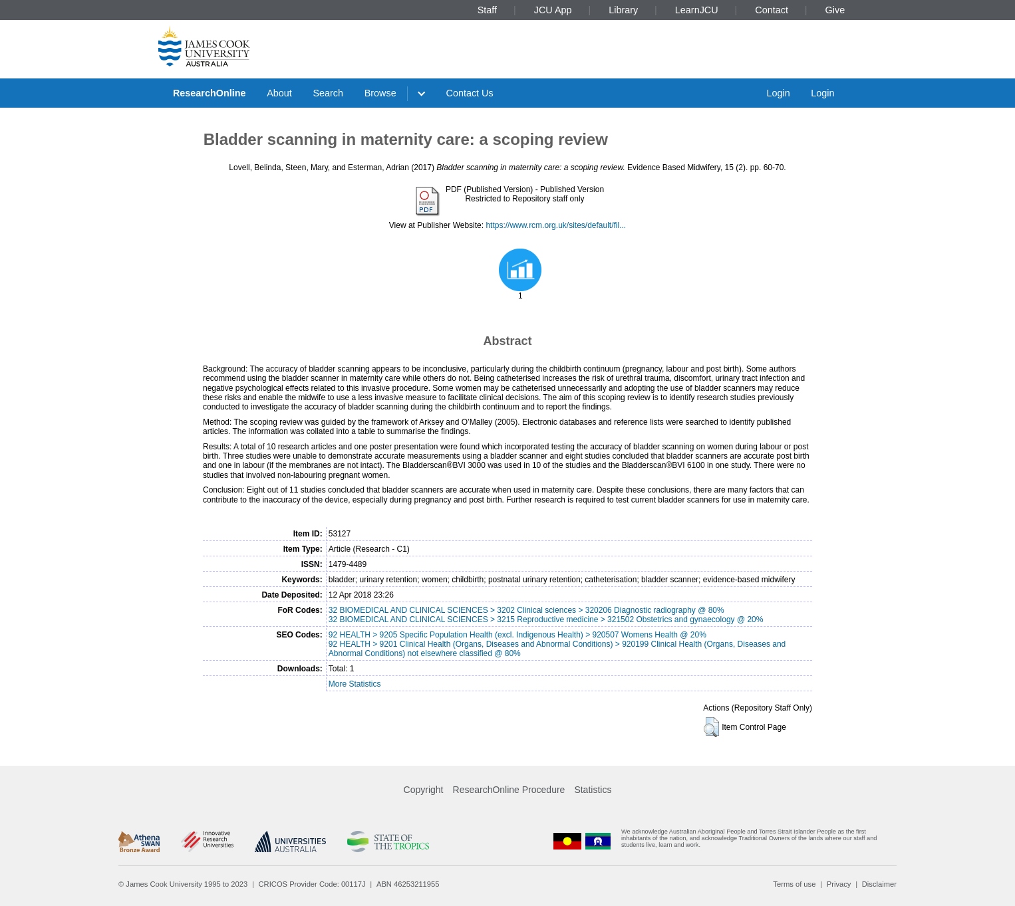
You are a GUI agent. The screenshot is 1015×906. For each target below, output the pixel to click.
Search (328, 93)
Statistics (592, 789)
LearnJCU (696, 10)
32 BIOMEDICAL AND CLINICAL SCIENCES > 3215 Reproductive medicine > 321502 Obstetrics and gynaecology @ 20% (546, 619)
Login (778, 93)
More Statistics (355, 684)
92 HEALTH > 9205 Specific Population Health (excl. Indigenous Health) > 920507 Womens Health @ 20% (517, 634)
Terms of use (794, 884)
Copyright (424, 789)
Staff (487, 10)
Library (623, 10)
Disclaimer (879, 884)
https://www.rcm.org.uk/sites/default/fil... (556, 225)
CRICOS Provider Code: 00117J (312, 884)
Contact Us (470, 93)
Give (835, 10)
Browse (380, 93)
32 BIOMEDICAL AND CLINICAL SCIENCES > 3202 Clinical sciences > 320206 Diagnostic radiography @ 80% (526, 610)
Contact (771, 10)
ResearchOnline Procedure (509, 789)
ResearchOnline (209, 93)
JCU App (553, 10)
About (279, 93)
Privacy (839, 884)
